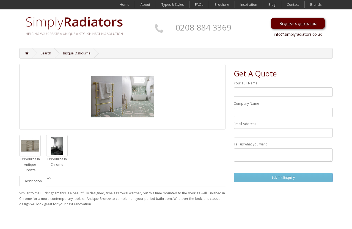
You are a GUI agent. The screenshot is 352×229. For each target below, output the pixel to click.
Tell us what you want (250, 144)
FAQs (199, 4)
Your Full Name (245, 83)
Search (46, 53)
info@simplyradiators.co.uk (298, 34)
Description (33, 181)
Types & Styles (172, 4)
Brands (315, 4)
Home (124, 4)
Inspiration (248, 4)
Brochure (222, 4)
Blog (272, 4)
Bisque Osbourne (76, 53)
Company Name (246, 103)
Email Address (245, 124)
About (145, 4)
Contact (293, 4)
